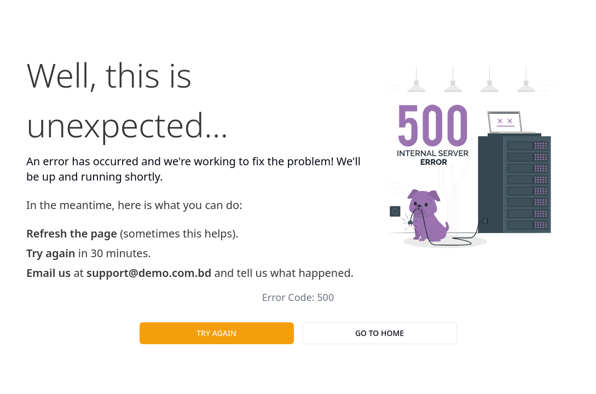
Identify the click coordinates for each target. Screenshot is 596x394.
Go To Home (379, 333)
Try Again (216, 333)
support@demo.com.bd (148, 272)
